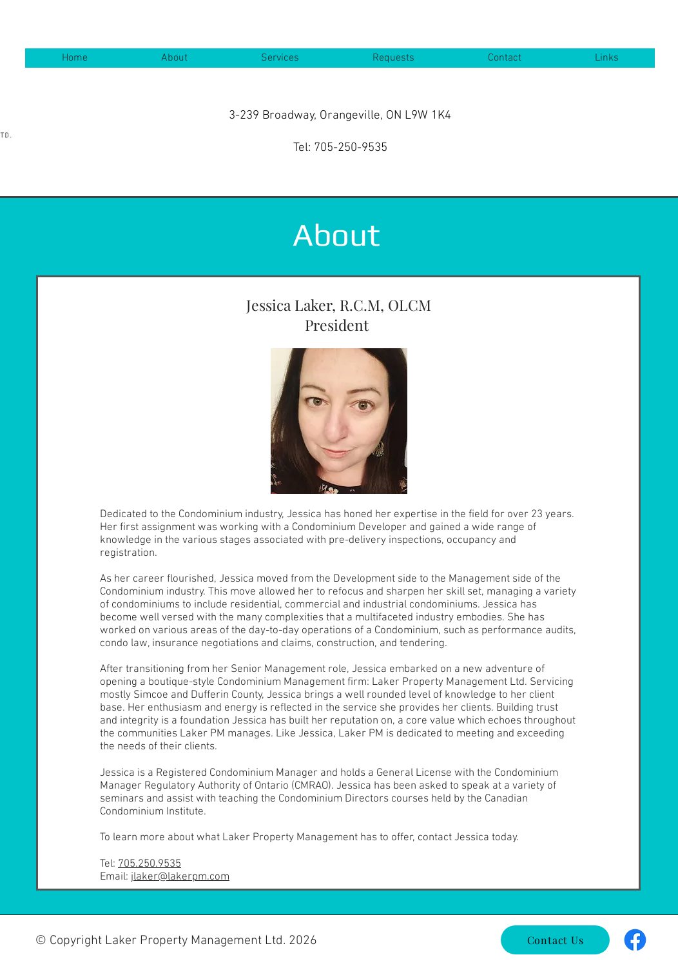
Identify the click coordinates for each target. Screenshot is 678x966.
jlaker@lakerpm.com (180, 877)
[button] (174, 58)
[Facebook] (635, 939)
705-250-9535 (350, 148)
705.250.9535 (149, 864)
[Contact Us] (555, 939)
